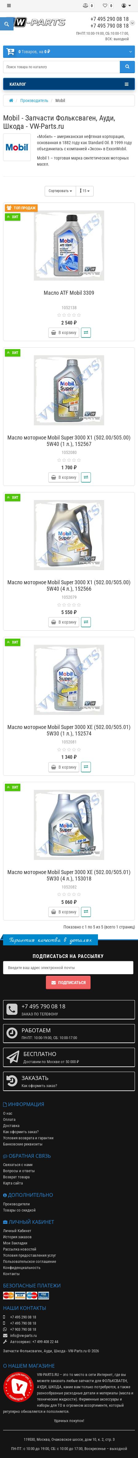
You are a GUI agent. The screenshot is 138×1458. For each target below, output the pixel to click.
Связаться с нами (18, 1164)
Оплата (9, 1119)
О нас (7, 1113)
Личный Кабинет (17, 1230)
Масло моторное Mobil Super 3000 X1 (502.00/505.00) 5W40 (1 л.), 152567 (69, 440)
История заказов (17, 1237)
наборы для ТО (49, 1405)
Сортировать (60, 191)
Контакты (11, 1273)
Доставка (11, 1125)
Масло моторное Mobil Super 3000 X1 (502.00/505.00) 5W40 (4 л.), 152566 (69, 585)
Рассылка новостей (19, 1249)
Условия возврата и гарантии (28, 1138)
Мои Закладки (15, 1243)
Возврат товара (16, 1177)
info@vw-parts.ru (20, 1335)
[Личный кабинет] (126, 6)
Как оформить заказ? (21, 1131)
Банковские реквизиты (23, 1144)
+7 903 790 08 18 (19, 1329)
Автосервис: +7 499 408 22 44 (30, 1341)
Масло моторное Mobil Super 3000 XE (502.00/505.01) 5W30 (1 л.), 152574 (69, 730)
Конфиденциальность (21, 1267)
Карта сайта (13, 1183)
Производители (16, 1204)
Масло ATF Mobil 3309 (69, 293)
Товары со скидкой (19, 1210)
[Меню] (9, 6)
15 (85, 190)
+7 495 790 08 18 (110, 25)
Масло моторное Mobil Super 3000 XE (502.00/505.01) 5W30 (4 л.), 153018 (69, 875)
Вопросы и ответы (19, 1170)
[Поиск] (127, 67)
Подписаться (68, 982)
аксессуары (109, 1399)
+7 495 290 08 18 (110, 19)
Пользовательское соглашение (29, 1261)
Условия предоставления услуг (29, 1255)
